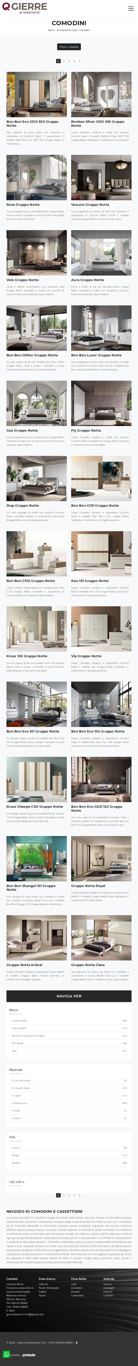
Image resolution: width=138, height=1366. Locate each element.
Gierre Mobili (69, 1028)
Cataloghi (109, 1288)
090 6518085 (19, 1303)
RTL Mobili (69, 1043)
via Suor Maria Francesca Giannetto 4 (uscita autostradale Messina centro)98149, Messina (19, 1291)
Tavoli (42, 1295)
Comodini (85, 30)
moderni (69, 1163)
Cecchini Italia (69, 1020)
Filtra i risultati (69, 47)
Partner (108, 1291)
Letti (74, 1284)
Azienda (109, 1279)
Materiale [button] (15, 1069)
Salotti (43, 1291)
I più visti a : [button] (17, 1181)
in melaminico (69, 1103)
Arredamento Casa (67, 30)
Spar (69, 1051)
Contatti (108, 1295)
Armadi (75, 1291)
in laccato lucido (69, 1080)
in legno (69, 1095)
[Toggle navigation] (131, 8)
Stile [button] (12, 1137)
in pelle (69, 1110)
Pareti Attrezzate (49, 1288)
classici (69, 1148)
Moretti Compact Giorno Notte (69, 1036)
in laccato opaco (69, 1088)
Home (51, 30)
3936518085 (20, 1307)
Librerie (43, 1284)
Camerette (77, 1295)
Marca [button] (13, 1009)
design (69, 1155)
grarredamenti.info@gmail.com (25, 1314)
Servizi (108, 1284)
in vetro (69, 1118)
